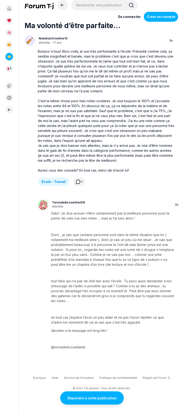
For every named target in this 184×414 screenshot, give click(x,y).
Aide (55, 378)
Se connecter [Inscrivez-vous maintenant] (129, 17)
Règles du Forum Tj (156, 378)
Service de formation (79, 378)
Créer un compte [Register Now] (161, 17)
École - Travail (54, 182)
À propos (39, 378)
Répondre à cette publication (92, 398)
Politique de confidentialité (118, 378)
